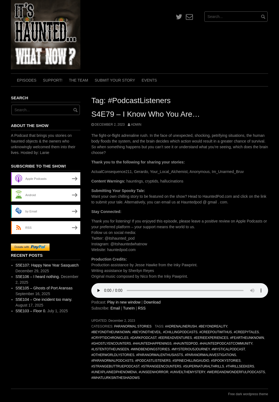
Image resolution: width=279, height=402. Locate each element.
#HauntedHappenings (152, 343)
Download (152, 302)
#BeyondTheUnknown (110, 332)
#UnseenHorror (153, 372)
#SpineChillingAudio (190, 361)
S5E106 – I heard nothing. (38, 276)
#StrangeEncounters (161, 366)
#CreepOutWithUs (215, 332)
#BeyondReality (213, 326)
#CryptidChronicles (110, 338)
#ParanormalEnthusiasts (159, 355)
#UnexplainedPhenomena (114, 372)
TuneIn (129, 308)
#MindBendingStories (150, 349)
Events (149, 80)
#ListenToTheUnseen (110, 349)
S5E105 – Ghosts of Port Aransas (44, 288)
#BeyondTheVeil (146, 332)
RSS (142, 308)
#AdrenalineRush (181, 326)
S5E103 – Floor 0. (31, 311)
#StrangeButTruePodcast (115, 366)
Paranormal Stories (132, 326)
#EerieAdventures (175, 338)
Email (115, 308)
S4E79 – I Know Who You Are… (145, 114)
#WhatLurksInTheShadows (115, 378)
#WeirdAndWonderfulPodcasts (236, 372)
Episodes (27, 80)
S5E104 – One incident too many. (44, 299)
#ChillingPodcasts (180, 332)
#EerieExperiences (211, 338)
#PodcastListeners (153, 361)
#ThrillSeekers (240, 366)
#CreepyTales (246, 332)
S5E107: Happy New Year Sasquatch (47, 265)
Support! (52, 80)
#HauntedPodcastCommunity (226, 343)
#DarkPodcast (143, 338)
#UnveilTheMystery (187, 372)
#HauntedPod (185, 343)
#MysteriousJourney (190, 349)
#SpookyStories (226, 361)
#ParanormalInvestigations (210, 355)
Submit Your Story (115, 80)
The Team (78, 80)
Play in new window (124, 302)
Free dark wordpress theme (248, 394)
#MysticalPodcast (228, 349)
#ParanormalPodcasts (112, 361)
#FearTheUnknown (247, 338)
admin (136, 124)
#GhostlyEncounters (111, 343)
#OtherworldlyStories (112, 355)
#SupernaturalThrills (203, 366)
